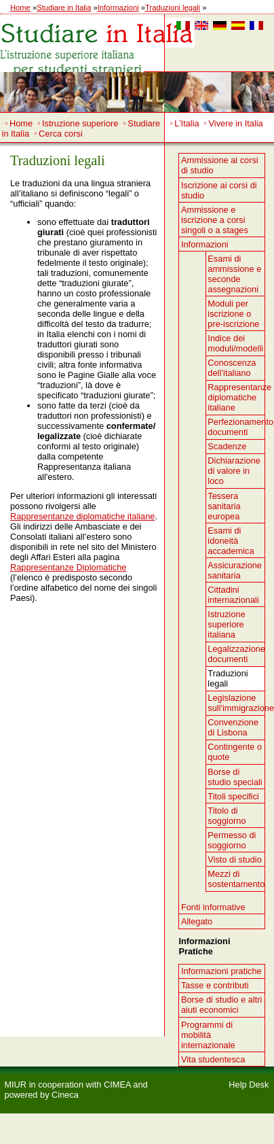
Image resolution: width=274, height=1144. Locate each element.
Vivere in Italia (236, 123)
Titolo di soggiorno (227, 815)
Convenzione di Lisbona (233, 727)
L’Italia (186, 123)
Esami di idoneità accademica (231, 540)
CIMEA (117, 1084)
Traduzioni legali (172, 7)
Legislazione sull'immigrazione (236, 703)
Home (20, 7)
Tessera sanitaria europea (224, 506)
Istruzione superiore (80, 123)
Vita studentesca (213, 1059)
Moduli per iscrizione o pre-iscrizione (233, 313)
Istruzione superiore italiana (226, 624)
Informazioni (118, 7)
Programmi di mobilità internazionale (208, 1035)
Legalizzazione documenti (236, 654)
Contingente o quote (235, 752)
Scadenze (227, 446)
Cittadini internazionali (233, 595)
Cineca (65, 1095)
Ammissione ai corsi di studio (219, 165)
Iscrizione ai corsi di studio (219, 190)
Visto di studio (234, 859)
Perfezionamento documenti (236, 427)
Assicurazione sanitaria (235, 570)
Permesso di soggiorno (232, 840)
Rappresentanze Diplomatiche (68, 567)
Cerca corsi (61, 133)
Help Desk (249, 1084)
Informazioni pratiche (221, 971)
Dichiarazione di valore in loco (234, 470)
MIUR (15, 1084)
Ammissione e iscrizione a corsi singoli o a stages (214, 220)
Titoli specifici (233, 796)
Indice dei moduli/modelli (235, 343)
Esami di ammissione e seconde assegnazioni (234, 274)
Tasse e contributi (215, 985)
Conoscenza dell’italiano (232, 368)
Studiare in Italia (64, 7)
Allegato (196, 921)
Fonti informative (213, 907)
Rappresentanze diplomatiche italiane (82, 516)
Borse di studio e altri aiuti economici (221, 1004)
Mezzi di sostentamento (236, 879)
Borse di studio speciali (235, 777)
